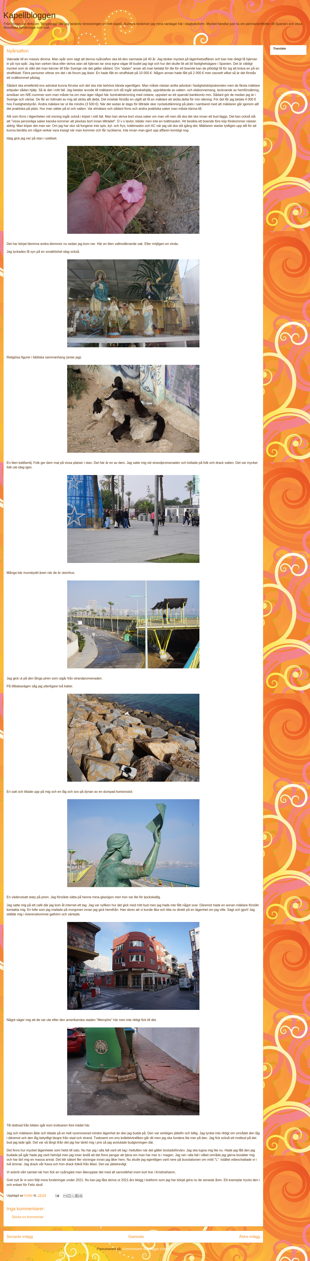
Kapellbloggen (29, 15)
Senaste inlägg (20, 1236)
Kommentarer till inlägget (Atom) (146, 1249)
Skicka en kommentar (28, 1217)
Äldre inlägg (249, 1236)
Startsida (136, 1236)
